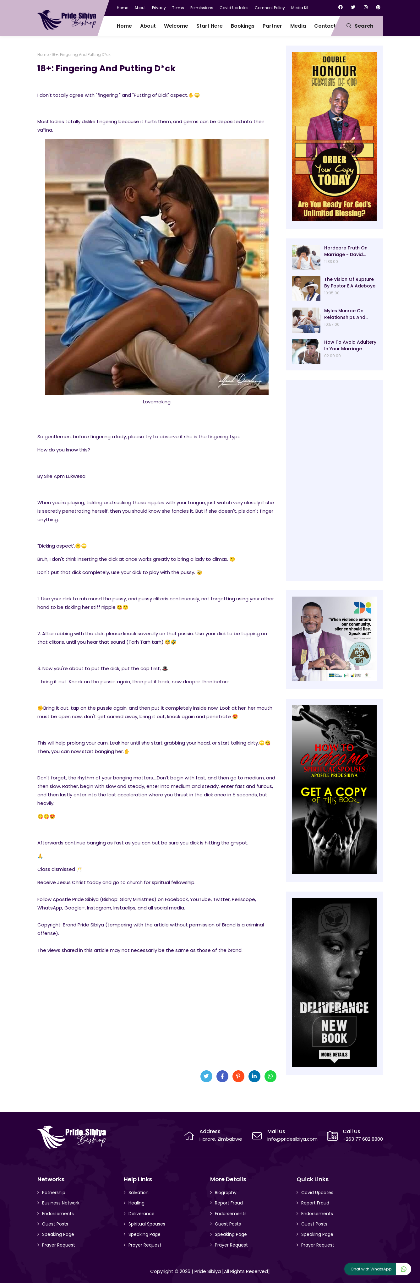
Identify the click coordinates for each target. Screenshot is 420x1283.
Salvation (138, 1192)
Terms (178, 7)
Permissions (201, 7)
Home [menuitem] (124, 26)
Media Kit (299, 7)
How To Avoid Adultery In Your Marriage (350, 345)
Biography (226, 1192)
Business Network (60, 1203)
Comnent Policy (270, 7)
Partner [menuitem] (272, 26)
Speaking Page (58, 1234)
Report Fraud (229, 1203)
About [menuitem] (148, 26)
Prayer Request (58, 1245)
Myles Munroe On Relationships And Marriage (344, 314)
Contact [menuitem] (325, 26)
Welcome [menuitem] (176, 26)
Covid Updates (234, 7)
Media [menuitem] (298, 26)
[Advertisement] (156, 1016)
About (140, 7)
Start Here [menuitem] (209, 26)
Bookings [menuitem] (242, 26)
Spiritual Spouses (146, 1224)
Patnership (53, 1192)
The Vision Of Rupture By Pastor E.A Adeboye (349, 282)
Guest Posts (55, 1224)
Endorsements (58, 1213)
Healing (136, 1203)
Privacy (159, 7)
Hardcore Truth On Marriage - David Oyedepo (346, 251)
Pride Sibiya (207, 1271)
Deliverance (141, 1213)
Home (122, 7)
